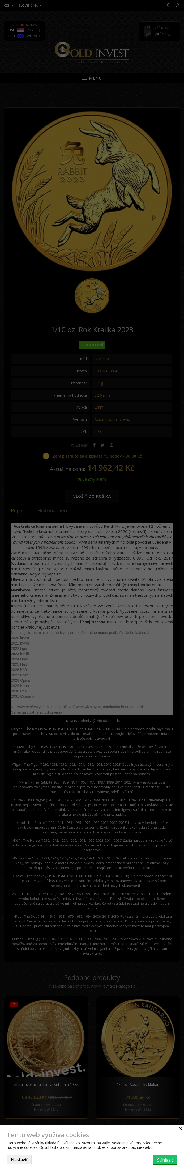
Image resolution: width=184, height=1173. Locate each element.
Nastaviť (19, 1160)
